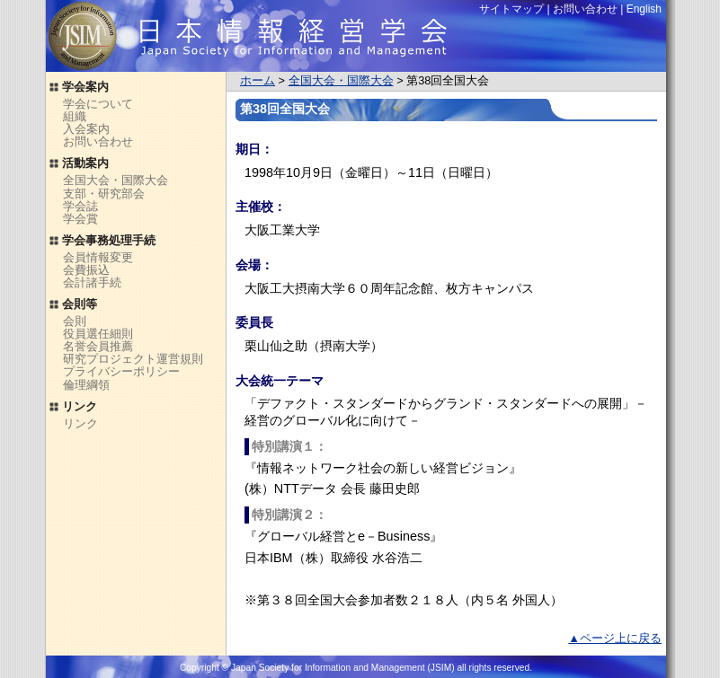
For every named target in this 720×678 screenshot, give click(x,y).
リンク (80, 423)
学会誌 (80, 206)
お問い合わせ (98, 141)
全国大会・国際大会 (341, 80)
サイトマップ (511, 9)
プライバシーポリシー (121, 371)
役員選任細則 (98, 333)
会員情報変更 (98, 257)
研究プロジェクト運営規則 (133, 358)
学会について (98, 103)
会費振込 (86, 270)
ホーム (257, 80)
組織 (74, 116)
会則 (74, 321)
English (644, 9)
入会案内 (86, 129)
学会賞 (80, 218)
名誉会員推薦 (98, 346)
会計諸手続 (92, 282)
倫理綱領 (86, 385)
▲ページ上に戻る (615, 638)
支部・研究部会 (104, 193)
